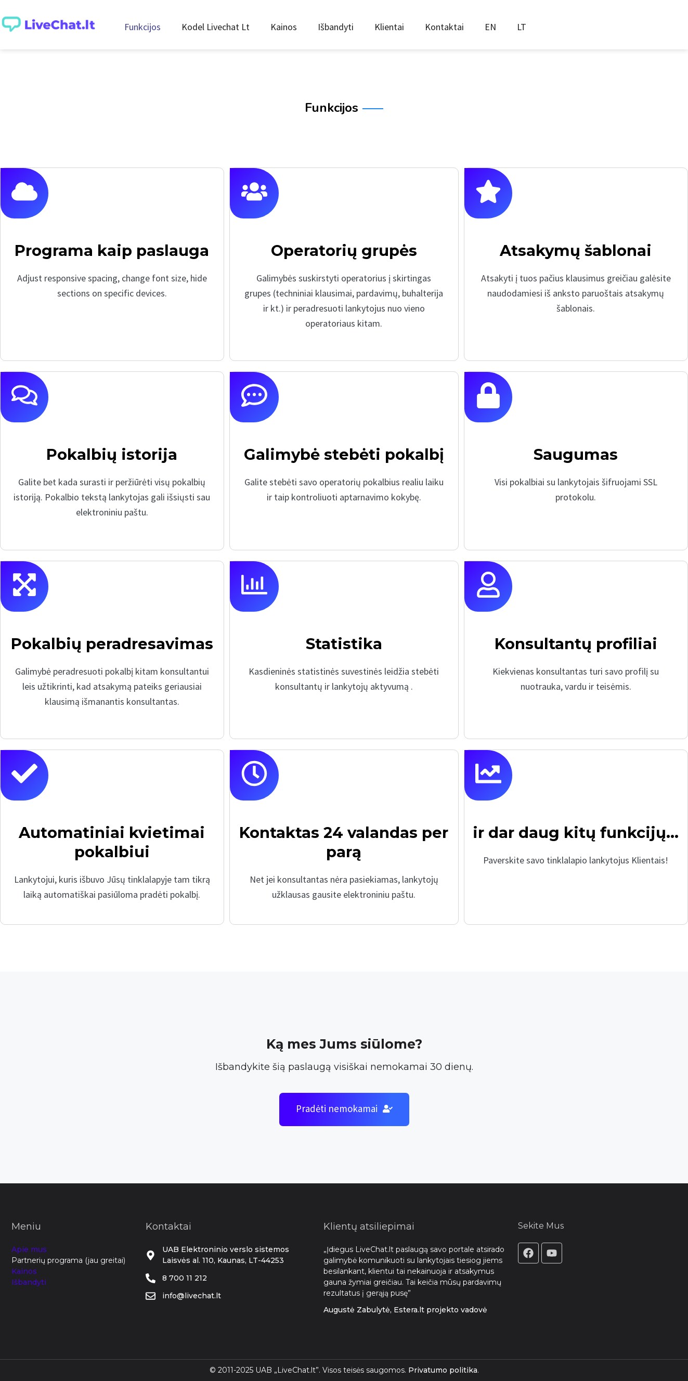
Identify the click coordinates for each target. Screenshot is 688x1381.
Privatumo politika (442, 1370)
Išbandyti (336, 27)
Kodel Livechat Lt (215, 27)
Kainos (283, 27)
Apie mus (29, 1249)
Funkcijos (142, 27)
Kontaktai (444, 27)
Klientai (389, 27)
